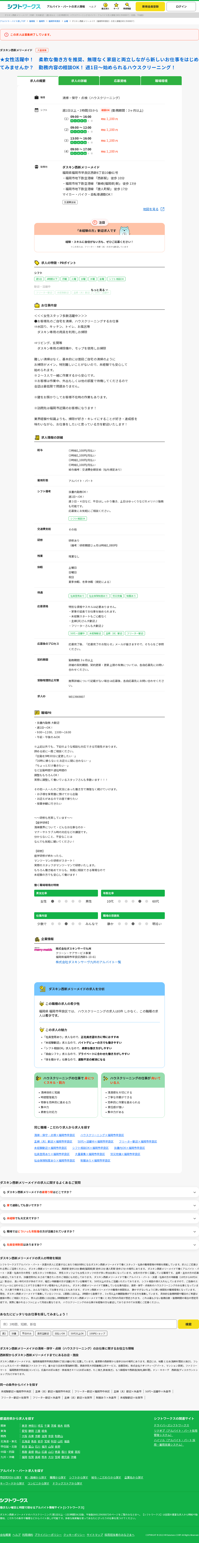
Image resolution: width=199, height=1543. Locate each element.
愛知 (24, 1431)
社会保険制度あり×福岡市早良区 (54, 1160)
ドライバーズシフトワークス (171, 1425)
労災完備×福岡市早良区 (125, 1154)
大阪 (24, 1436)
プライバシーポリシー (48, 1535)
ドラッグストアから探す (67, 1483)
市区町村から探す (11, 1477)
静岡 (31, 1431)
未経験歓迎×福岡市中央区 (16, 1391)
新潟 (24, 1446)
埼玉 (40, 1425)
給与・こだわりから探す (106, 1477)
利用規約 (27, 1535)
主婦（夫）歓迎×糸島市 (127, 1391)
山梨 (51, 1446)
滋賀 (44, 1436)
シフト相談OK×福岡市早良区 (90, 1148)
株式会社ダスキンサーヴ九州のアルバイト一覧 (88, 962)
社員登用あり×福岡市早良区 (52, 1154)
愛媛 (70, 1452)
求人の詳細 (79, 80)
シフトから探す (78, 1477)
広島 (44, 1452)
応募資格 (120, 80)
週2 (4, 1333)
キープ (116, 8)
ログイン (181, 6)
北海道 (26, 1441)
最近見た (105, 8)
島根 (31, 1452)
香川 (64, 1452)
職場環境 (161, 80)
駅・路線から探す (36, 1477)
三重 (37, 1431)
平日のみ (26, 1333)
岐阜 (44, 1431)
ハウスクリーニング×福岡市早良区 (102, 1135)
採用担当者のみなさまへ (119, 1535)
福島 (67, 1441)
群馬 (67, 1425)
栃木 (60, 1425)
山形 (60, 1441)
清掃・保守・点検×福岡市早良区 (54, 1135)
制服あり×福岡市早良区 (95, 1160)
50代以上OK (77, 1333)
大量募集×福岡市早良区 (90, 1154)
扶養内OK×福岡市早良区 (129, 1148)
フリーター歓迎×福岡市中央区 (92, 1391)
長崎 (37, 1457)
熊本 (44, 1457)
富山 (31, 1446)
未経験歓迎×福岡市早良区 (50, 1148)
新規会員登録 (150, 6)
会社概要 (5, 1535)
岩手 (40, 1441)
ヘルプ (92, 6)
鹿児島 (65, 1457)
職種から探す (58, 1477)
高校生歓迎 (43, 1333)
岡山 (37, 1452)
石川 (37, 1446)
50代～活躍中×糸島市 (158, 1391)
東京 (24, 1425)
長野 (57, 1446)
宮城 (47, 1441)
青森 (34, 1441)
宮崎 (57, 1457)
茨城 (53, 1425)
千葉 (47, 1425)
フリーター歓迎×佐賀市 (15, 1397)
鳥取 (24, 1452)
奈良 (51, 1436)
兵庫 (31, 1436)
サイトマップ (95, 1535)
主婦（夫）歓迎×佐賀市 (78, 1397)
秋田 (53, 1441)
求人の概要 (37, 80)
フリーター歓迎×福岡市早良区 (138, 1141)
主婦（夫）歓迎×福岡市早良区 (53, 1141)
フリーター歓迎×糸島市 (46, 1397)
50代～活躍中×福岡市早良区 (95, 1141)
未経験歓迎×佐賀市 (131, 1397)
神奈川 (32, 1425)
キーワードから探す (12, 1483)
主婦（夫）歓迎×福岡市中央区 (53, 1391)
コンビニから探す (38, 1483)
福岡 (24, 1457)
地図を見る (151, 209)
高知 (77, 1452)
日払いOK (60, 1333)
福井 (44, 1446)
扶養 (14, 1333)
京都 (37, 1436)
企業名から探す (133, 1477)
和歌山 (59, 1436)
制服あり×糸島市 (106, 1397)
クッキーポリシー (74, 1535)
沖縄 (73, 1457)
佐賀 (31, 1457)
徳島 (57, 1452)
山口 (51, 1452)
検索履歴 (127, 8)
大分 (51, 1457)
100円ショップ (97, 1333)
